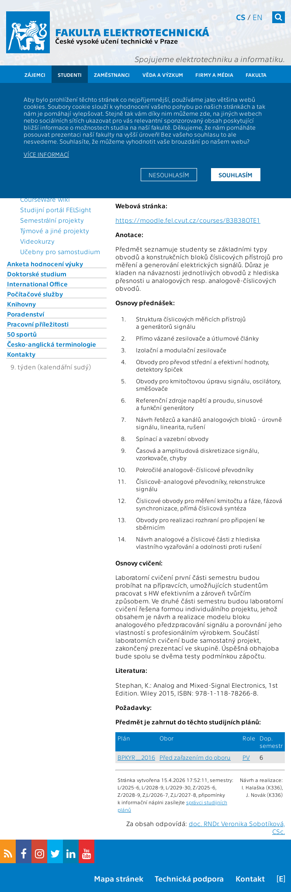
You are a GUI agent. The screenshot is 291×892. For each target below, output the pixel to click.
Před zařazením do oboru (195, 757)
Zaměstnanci (112, 75)
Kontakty (21, 354)
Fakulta (256, 75)
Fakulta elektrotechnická (132, 31)
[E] (281, 878)
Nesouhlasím (169, 174)
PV (246, 757)
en (258, 16)
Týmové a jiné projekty (54, 230)
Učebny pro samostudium (60, 251)
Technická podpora (189, 878)
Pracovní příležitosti (38, 324)
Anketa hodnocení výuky (45, 264)
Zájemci (34, 75)
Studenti (70, 75)
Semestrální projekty (52, 220)
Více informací (46, 154)
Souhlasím (235, 174)
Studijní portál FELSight (55, 210)
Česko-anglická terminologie (51, 344)
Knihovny (21, 304)
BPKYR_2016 (136, 757)
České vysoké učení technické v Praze (116, 41)
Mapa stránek (118, 878)
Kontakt (250, 878)
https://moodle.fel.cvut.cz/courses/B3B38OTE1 (187, 220)
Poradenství (25, 314)
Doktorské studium (36, 274)
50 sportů (22, 334)
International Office (37, 284)
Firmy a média (214, 75)
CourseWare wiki (45, 199)
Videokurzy (37, 241)
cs (241, 16)
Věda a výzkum (162, 75)
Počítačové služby (35, 294)
